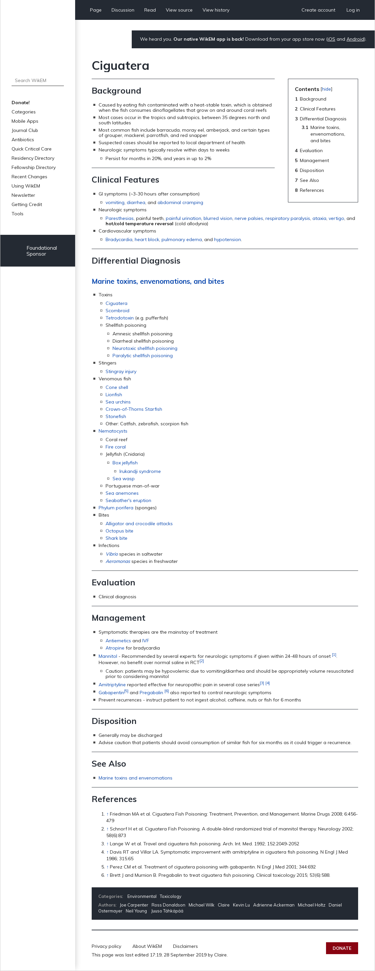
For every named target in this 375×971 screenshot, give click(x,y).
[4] (267, 682)
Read (150, 10)
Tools (17, 214)
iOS (331, 39)
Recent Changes (29, 177)
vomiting (115, 202)
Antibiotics (23, 140)
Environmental (142, 896)
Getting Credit (27, 204)
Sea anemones (122, 493)
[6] (166, 690)
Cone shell (117, 387)
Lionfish (114, 395)
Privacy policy (106, 946)
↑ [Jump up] (107, 814)
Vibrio (112, 554)
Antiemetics (118, 641)
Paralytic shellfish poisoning (143, 356)
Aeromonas (118, 561)
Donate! (21, 103)
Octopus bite (119, 531)
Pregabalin (151, 693)
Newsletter (23, 195)
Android (355, 39)
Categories (24, 112)
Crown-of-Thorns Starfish (134, 409)
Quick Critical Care (32, 149)
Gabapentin (111, 693)
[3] (262, 682)
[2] (202, 660)
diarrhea (136, 202)
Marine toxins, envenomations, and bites (158, 281)
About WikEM (147, 946)
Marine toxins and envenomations (135, 778)
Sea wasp (124, 479)
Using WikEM (26, 186)
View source (179, 10)
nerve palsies (249, 218)
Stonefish (116, 416)
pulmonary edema (182, 239)
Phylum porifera (116, 508)
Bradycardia (119, 239)
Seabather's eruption (128, 500)
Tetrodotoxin (120, 318)
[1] (334, 654)
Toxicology (170, 896)
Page (96, 10)
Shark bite (116, 538)
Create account (318, 10)
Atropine (115, 648)
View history (216, 10)
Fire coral (116, 447)
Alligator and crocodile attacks (139, 524)
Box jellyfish (125, 463)
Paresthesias (120, 218)
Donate (342, 948)
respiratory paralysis (287, 218)
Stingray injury (121, 371)
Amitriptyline (112, 684)
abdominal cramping (180, 202)
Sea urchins (118, 402)
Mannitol (108, 656)
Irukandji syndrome (140, 471)
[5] (126, 690)
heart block (147, 239)
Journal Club (25, 130)
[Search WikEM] (38, 80)
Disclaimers (185, 946)
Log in (353, 10)
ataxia (319, 218)
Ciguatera (116, 303)
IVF (145, 641)
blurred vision (218, 218)
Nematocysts (113, 431)
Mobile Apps (25, 121)
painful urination (183, 218)
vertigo (336, 218)
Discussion (123, 10)
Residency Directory (33, 158)
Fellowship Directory (34, 167)
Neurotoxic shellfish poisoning (145, 348)
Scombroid (117, 311)
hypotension (227, 239)
